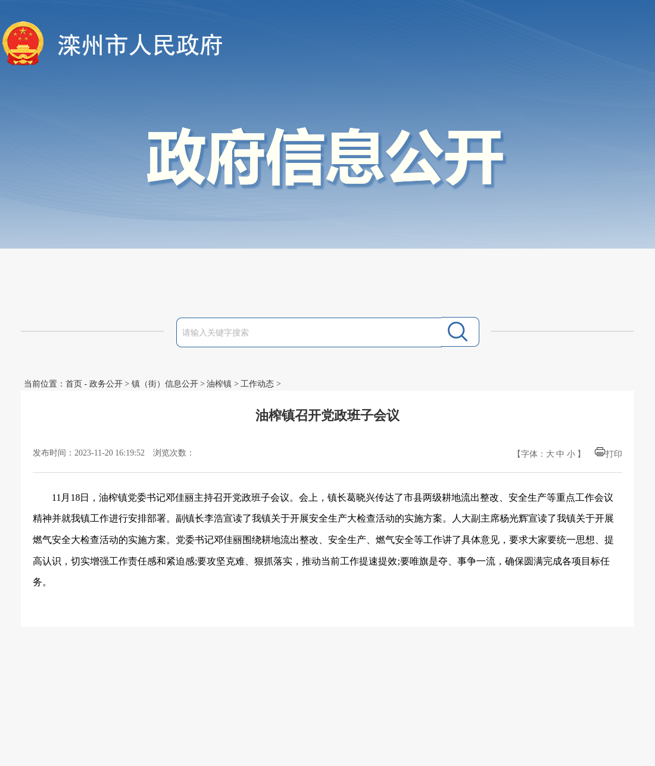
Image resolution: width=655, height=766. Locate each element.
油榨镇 (219, 383)
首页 (74, 383)
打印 (614, 454)
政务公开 (106, 383)
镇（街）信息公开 (165, 383)
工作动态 (257, 383)
